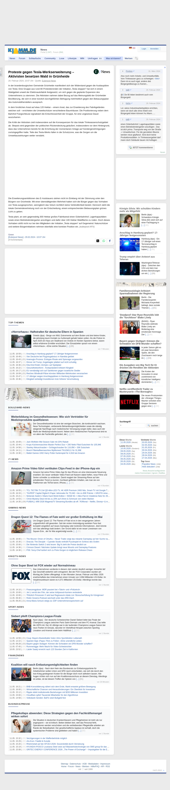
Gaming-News (17, 507)
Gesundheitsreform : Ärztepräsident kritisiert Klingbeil (49, 368)
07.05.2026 (126, 456)
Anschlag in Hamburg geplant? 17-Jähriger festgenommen (52, 354)
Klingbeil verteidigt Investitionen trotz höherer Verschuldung (52, 379)
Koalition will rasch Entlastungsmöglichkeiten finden (44, 664)
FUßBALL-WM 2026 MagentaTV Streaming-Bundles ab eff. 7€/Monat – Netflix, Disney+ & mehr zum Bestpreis (75, 501)
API (102, 766)
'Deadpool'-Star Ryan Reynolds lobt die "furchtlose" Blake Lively (139, 316)
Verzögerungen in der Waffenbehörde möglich (46, 738)
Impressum (105, 764)
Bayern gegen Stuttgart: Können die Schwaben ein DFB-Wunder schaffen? (59, 644)
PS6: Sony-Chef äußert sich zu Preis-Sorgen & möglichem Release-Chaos (59, 550)
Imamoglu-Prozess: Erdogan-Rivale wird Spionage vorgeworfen (54, 359)
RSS (108, 766)
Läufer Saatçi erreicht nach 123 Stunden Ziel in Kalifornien (52, 649)
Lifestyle (72, 58)
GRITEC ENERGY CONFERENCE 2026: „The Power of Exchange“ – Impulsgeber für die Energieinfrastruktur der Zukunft (80, 749)
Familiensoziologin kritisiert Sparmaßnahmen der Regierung (137, 292)
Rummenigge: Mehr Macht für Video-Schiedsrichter (49, 646)
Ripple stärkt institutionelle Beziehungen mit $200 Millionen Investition (57, 692)
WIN (82, 58)
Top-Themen (16, 322)
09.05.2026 (126, 451)
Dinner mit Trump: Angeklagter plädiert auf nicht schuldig (51, 362)
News (12, 58)
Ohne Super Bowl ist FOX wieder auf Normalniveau (43, 565)
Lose (61, 58)
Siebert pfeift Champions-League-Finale (36, 616)
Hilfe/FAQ (95, 766)
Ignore (154, 473)
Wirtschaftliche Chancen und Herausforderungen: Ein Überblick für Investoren (60, 689)
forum (162, 152)
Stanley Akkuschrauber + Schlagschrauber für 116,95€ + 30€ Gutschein (58, 447)
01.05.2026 (147, 447)
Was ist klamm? (113, 58)
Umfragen (95, 58)
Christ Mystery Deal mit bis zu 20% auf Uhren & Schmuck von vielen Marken (60, 499)
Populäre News (149, 464)
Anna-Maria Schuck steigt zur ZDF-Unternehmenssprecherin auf (54, 601)
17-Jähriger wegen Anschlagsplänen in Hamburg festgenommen (54, 376)
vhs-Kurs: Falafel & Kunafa (38, 741)
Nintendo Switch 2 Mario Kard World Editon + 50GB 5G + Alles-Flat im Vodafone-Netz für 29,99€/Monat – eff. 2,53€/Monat (80, 496)
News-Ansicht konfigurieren (154, 471)
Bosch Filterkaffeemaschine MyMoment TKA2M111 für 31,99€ (53, 450)
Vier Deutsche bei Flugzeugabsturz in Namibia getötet (50, 356)
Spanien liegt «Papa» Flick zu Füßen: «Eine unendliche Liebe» (54, 641)
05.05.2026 (126, 461)
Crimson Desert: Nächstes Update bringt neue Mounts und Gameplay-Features (61, 547)
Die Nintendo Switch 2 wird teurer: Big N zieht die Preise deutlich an (56, 544)
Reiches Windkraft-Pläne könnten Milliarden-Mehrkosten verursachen (57, 373)
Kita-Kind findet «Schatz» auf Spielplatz (43, 365)
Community (50, 58)
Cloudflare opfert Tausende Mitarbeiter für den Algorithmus (52, 695)
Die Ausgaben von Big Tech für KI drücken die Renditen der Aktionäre (139, 366)
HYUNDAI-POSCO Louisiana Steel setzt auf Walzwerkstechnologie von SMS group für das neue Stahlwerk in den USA (79, 747)
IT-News (13, 459)
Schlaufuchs (35, 58)
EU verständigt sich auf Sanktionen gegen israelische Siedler (53, 370)
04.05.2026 (126, 464)
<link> (157, 79)
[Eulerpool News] (15, 237)
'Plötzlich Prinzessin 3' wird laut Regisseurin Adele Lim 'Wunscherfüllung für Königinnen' (65, 595)
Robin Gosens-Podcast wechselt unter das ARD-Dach (50, 598)
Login (144, 49)
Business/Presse (19, 704)
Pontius (129, 71)
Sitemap (64, 764)
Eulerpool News (49, 81)
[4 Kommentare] (15, 240)
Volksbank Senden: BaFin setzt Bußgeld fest (46, 698)
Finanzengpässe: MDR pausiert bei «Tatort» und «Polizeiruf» (53, 589)
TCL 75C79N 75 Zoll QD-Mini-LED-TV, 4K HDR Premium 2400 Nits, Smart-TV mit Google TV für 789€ (71, 490)
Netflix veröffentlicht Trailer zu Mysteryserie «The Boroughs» (136, 390)
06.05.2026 (126, 459)
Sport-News (16, 607)
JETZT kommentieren (141, 147)
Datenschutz (75, 764)
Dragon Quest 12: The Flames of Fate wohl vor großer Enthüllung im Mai (56, 517)
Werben (128, 58)
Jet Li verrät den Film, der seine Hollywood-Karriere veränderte (54, 592)
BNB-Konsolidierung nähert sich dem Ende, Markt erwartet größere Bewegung (61, 686)
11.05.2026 (126, 442)
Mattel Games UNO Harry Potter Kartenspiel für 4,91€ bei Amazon (55, 453)
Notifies (162, 473)
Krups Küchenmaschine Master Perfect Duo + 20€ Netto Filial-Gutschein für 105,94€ (63, 445)
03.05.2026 (147, 442)
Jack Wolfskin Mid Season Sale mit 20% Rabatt (47, 442)
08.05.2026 (126, 454)
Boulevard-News (19, 407)
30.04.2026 (147, 450)
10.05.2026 (126, 448)
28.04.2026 (147, 455)
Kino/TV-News (17, 556)
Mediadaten (93, 764)
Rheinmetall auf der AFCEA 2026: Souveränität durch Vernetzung (55, 744)
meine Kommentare (143, 473)
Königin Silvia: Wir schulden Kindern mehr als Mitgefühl (140, 209)
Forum (22, 58)
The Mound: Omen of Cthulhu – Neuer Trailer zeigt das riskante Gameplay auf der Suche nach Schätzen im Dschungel (78, 539)
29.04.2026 (147, 453)
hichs (128, 103)
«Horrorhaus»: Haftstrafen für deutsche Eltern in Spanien (47, 331)
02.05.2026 (147, 445)
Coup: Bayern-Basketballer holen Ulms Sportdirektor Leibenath (54, 638)
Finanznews (16, 655)
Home (63, 766)
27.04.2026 (147, 458)
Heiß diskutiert (148, 467)
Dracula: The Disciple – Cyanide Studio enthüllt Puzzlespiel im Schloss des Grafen (62, 542)
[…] (68, 346)
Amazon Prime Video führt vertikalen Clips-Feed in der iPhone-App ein (55, 468)
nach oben (157, 770)
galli (127, 90)
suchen (152, 425)
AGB (84, 764)
